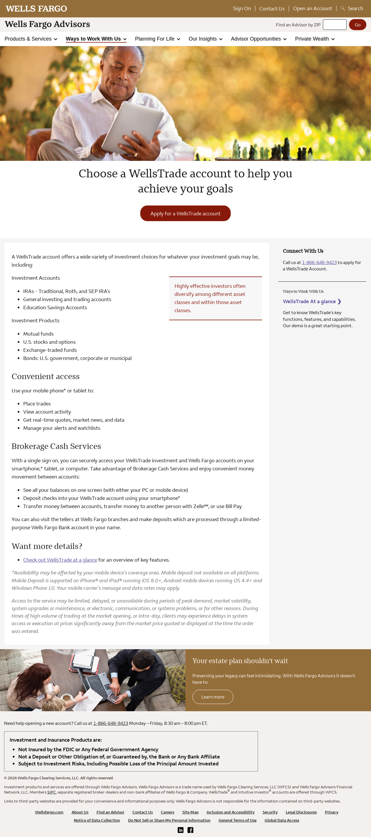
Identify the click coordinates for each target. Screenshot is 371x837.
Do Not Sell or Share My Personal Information (169, 820)
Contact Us (272, 8)
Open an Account (312, 8)
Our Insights (203, 39)
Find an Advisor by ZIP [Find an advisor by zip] (298, 25)
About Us (80, 812)
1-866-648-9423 (319, 262)
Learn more (212, 697)
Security (270, 812)
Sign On (242, 8)
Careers (167, 812)
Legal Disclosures (301, 812)
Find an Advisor (110, 812)
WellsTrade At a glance (312, 301)
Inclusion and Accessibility (230, 812)
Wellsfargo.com (49, 812)
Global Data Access (282, 820)
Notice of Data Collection (97, 820)
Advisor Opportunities (256, 39)
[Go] (357, 24)
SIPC (51, 792)
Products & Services (29, 39)
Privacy (331, 812)
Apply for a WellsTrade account (185, 213)
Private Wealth (312, 39)
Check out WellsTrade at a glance (60, 559)
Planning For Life (155, 39)
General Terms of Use (238, 820)
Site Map (190, 812)
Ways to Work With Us (94, 39)
